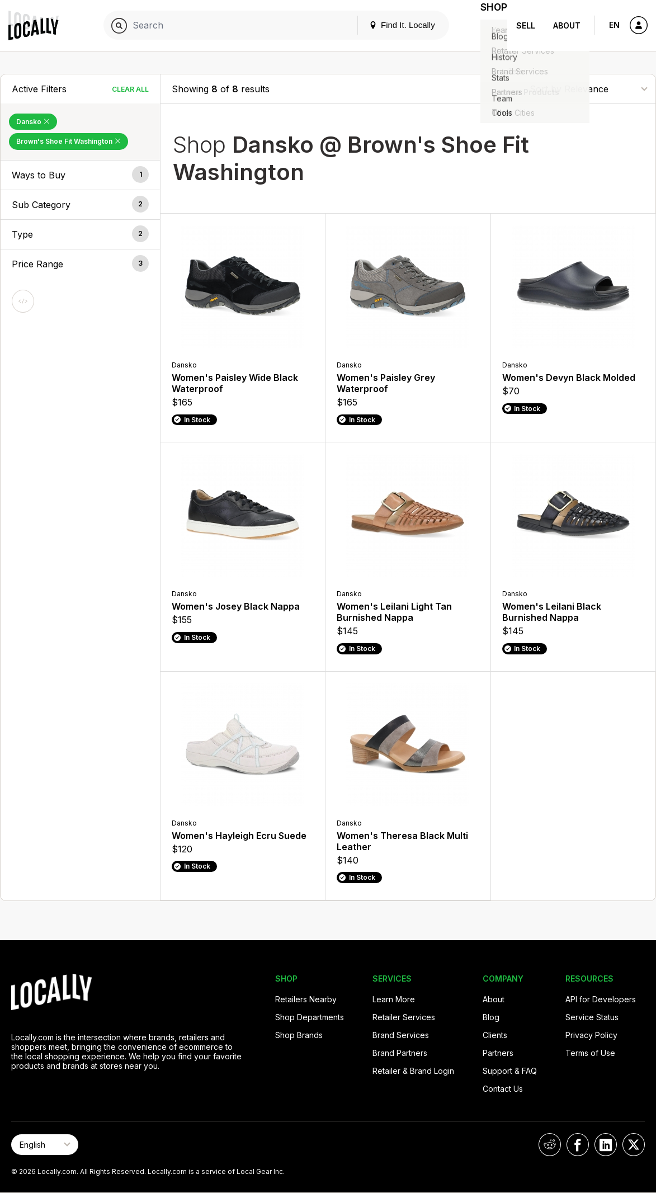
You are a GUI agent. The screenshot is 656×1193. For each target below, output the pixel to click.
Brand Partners (399, 1053)
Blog (491, 1017)
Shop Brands (299, 1035)
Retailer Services (403, 1017)
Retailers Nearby (306, 999)
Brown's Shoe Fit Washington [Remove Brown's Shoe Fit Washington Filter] (68, 141)
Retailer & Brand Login (413, 1071)
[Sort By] (588, 88)
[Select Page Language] (44, 1144)
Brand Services (400, 1035)
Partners (498, 1053)
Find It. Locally (389, 25)
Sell (525, 25)
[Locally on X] (633, 1144)
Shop (487, 25)
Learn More (393, 999)
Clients (495, 1035)
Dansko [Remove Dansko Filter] (33, 121)
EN (614, 25)
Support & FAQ (510, 1071)
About (567, 25)
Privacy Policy (591, 1035)
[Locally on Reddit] (550, 1144)
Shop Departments (309, 1017)
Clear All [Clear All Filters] (130, 89)
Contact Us (503, 1088)
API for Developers (600, 999)
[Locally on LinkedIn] (605, 1144)
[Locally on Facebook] (578, 1144)
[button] (80, 175)
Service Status (592, 1017)
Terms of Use (590, 1053)
